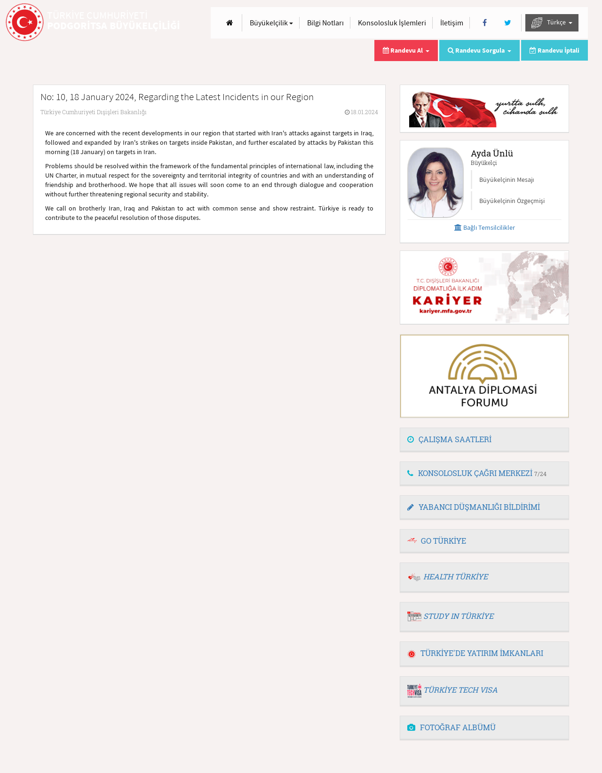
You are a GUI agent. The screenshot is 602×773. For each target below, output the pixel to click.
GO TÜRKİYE (443, 541)
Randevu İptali (554, 50)
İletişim (451, 22)
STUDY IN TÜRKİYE (458, 616)
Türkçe (551, 22)
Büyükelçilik (271, 22)
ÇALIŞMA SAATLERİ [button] (449, 439)
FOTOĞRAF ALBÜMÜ (451, 727)
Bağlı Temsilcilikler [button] (484, 227)
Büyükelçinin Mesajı (506, 179)
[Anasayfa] (229, 22)
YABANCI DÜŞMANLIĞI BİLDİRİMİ (473, 507)
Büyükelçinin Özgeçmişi (512, 200)
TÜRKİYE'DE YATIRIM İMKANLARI (475, 653)
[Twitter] (508, 22)
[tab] (484, 440)
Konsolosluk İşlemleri (392, 22)
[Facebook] (485, 22)
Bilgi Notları (325, 22)
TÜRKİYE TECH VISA (460, 690)
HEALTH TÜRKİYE (455, 576)
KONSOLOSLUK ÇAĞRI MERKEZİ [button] (477, 473)
